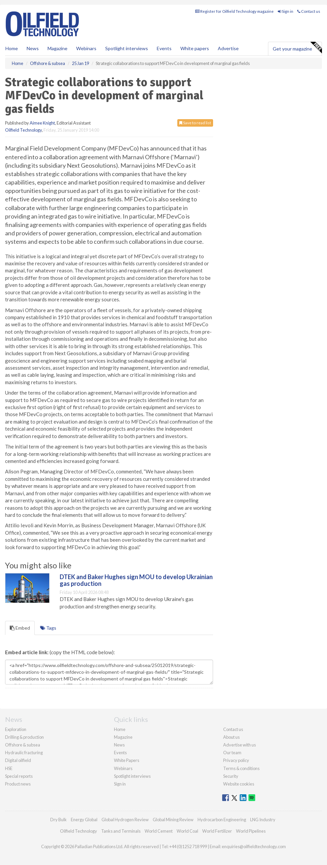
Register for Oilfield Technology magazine (234, 11)
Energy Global (84, 819)
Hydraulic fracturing (24, 752)
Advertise (228, 48)
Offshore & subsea (22, 744)
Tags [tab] (48, 628)
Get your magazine (297, 48)
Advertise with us (239, 744)
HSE (8, 768)
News (119, 744)
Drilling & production (24, 737)
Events (164, 48)
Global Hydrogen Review (125, 819)
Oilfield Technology (23, 130)
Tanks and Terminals (121, 831)
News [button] (33, 48)
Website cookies (238, 784)
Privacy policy (236, 760)
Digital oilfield (18, 760)
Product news (18, 784)
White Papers (126, 760)
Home (11, 48)
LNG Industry (262, 819)
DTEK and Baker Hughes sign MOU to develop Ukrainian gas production (136, 580)
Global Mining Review (173, 819)
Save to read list (195, 122)
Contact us (308, 11)
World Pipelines (251, 831)
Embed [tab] (20, 628)
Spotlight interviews (126, 48)
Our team (232, 752)
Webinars (86, 48)
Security (230, 776)
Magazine (57, 48)
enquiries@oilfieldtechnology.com (254, 846)
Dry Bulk (58, 819)
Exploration (15, 729)
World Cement (159, 831)
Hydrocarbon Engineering (222, 819)
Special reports (19, 776)
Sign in (285, 11)
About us (231, 737)
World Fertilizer (217, 831)
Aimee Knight (42, 123)
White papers (194, 48)
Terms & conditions (241, 768)
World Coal (187, 831)
